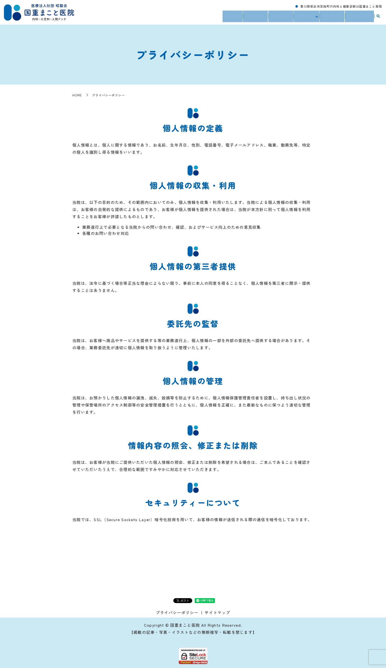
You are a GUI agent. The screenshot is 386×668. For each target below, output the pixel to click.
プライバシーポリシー (177, 612)
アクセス (279, 17)
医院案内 (254, 17)
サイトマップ (217, 612)
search (378, 17)
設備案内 (331, 17)
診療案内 (304, 17)
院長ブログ (359, 17)
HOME (231, 17)
